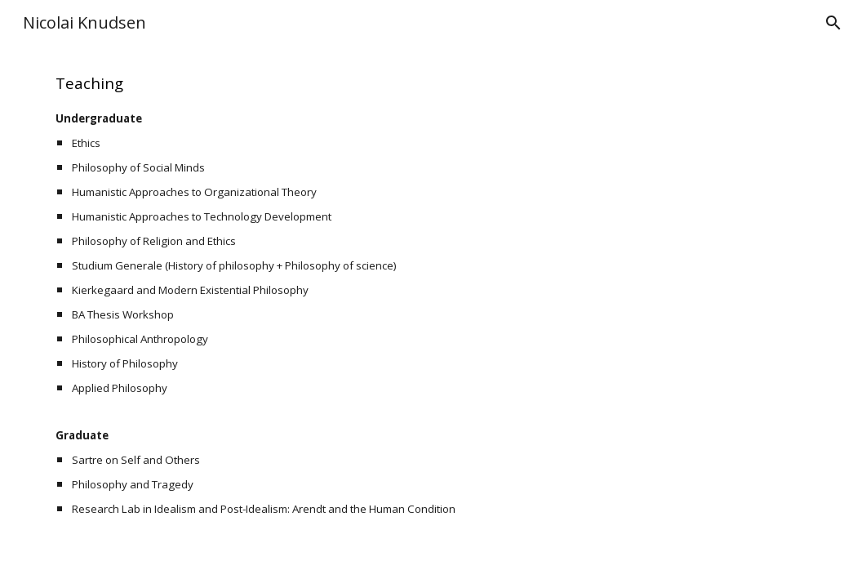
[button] (833, 22)
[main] (426, 294)
